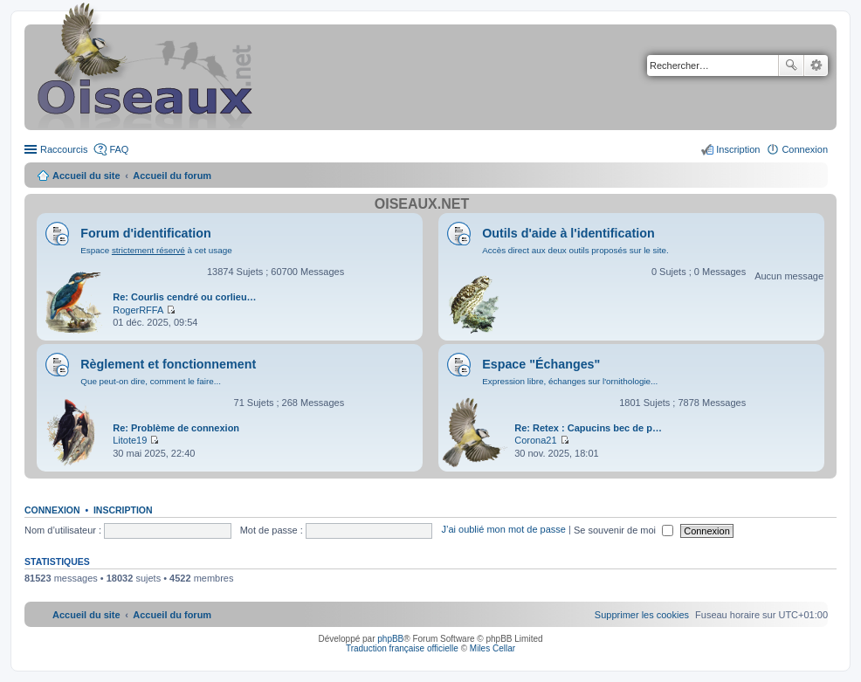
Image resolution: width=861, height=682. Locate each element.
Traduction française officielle (402, 648)
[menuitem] (642, 615)
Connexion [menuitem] (805, 149)
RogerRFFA (138, 310)
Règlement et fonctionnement (168, 364)
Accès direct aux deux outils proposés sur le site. (575, 250)
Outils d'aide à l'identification (568, 233)
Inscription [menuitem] (738, 149)
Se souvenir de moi (623, 530)
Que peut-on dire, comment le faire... (150, 381)
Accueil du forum (172, 175)
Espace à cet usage (155, 250)
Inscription (123, 510)
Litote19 (130, 440)
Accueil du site (86, 175)
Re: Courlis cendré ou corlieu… (184, 297)
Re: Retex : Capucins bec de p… (588, 428)
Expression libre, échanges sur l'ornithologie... (570, 381)
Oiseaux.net (422, 203)
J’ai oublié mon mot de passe (503, 530)
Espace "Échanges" (541, 364)
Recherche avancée (816, 65)
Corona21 (535, 440)
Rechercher (791, 65)
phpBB (390, 639)
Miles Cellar (492, 648)
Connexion (52, 510)
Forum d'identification (145, 233)
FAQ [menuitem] (118, 149)
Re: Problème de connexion (176, 428)
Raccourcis (63, 149)
